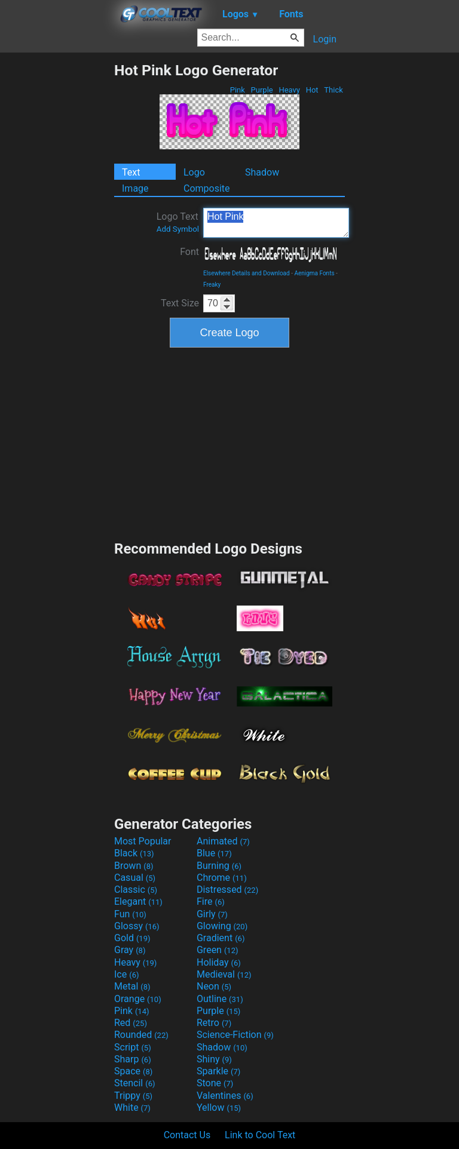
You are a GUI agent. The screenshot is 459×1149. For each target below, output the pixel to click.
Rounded (141, 1034)
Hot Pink (276, 223)
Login (324, 39)
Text (131, 172)
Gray (129, 950)
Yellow (219, 1107)
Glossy (137, 926)
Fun (130, 914)
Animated (223, 841)
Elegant (138, 901)
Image (135, 188)
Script (132, 1047)
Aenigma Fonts (314, 273)
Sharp (132, 1059)
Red (130, 1022)
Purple (262, 89)
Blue (214, 853)
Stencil (134, 1083)
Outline (220, 998)
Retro (214, 1022)
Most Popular (143, 841)
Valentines (225, 1095)
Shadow (262, 172)
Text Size (180, 303)
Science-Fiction (235, 1034)
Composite (206, 188)
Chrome (222, 877)
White (132, 1107)
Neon (214, 986)
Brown (133, 865)
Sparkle (218, 1071)
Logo (194, 172)
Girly (212, 914)
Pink (237, 89)
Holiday (219, 962)
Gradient (220, 938)
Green (217, 950)
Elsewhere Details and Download (246, 273)
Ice (126, 974)
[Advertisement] (57, 241)
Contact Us (187, 1135)
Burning (219, 865)
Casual (134, 877)
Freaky (212, 284)
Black (134, 853)
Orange (137, 998)
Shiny (214, 1059)
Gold (132, 938)
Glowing (222, 926)
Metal (132, 986)
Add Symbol (178, 229)
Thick (333, 89)
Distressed (227, 889)
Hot (312, 89)
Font (189, 251)
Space (133, 1071)
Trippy (133, 1095)
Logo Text (178, 222)
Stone (215, 1083)
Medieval (224, 974)
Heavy (289, 89)
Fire (211, 901)
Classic (135, 889)
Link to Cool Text (260, 1135)
